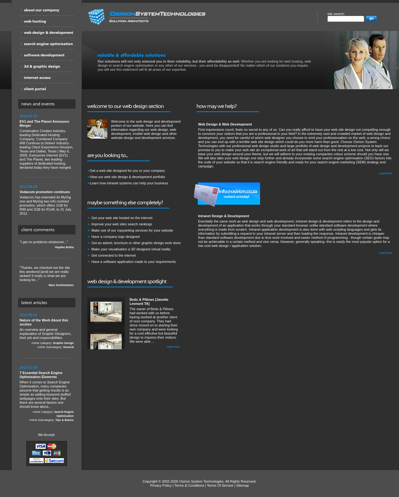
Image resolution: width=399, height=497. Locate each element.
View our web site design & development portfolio (127, 177)
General (68, 347)
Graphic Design (63, 343)
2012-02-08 (28, 367)
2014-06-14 (28, 315)
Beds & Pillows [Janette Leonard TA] (149, 301)
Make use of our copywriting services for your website (132, 230)
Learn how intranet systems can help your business (129, 183)
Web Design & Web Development (225, 124)
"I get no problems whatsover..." (47, 244)
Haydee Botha (64, 247)
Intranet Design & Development (223, 216)
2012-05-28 (28, 186)
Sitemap (242, 485)
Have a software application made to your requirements (133, 262)
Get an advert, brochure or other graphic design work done (136, 243)
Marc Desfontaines (61, 285)
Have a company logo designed (115, 236)
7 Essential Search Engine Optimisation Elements (41, 375)
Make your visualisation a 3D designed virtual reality (131, 249)
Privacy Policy (160, 485)
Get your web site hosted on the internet (121, 218)
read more (173, 346)
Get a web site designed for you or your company (127, 170)
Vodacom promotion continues (45, 192)
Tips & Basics (64, 420)
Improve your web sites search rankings (121, 224)
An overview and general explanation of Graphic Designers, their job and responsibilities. (47, 331)
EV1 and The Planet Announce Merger (44, 123)
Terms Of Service (220, 485)
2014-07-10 (28, 116)
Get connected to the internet (113, 255)
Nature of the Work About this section (44, 322)
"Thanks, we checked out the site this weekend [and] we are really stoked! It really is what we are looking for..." (47, 276)
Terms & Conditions (189, 485)
